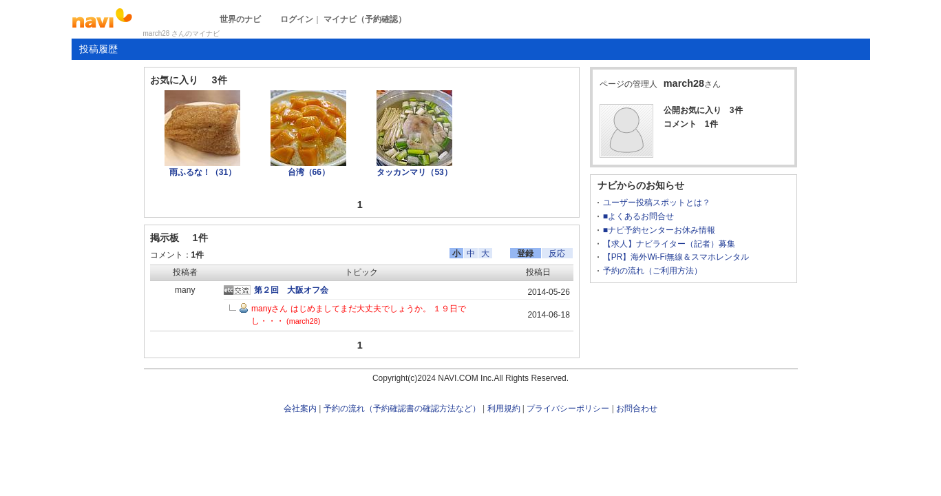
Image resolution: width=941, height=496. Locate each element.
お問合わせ (636, 408)
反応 (557, 253)
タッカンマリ (414, 172)
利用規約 (503, 408)
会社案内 (300, 408)
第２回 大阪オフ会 (291, 290)
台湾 (309, 172)
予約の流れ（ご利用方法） (652, 271)
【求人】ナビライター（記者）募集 (669, 244)
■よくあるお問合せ (638, 216)
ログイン (296, 19)
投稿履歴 (98, 48)
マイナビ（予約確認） (365, 19)
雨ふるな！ (202, 172)
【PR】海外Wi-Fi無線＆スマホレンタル (676, 257)
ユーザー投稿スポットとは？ (656, 202)
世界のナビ (240, 19)
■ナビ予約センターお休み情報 (659, 230)
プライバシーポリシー (568, 408)
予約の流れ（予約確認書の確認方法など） (402, 408)
